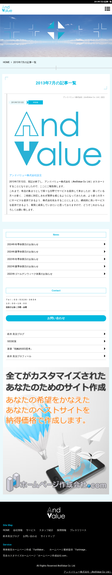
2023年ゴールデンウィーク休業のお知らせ (29, 274)
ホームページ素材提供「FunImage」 (68, 549)
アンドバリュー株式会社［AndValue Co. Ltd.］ (88, 571)
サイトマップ (48, 536)
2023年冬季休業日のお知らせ (22, 259)
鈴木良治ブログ (11, 536)
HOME (6, 530)
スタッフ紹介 (46, 530)
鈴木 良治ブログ (15, 334)
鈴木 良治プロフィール (19, 356)
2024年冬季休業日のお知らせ (22, 244)
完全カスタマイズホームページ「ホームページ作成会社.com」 (36, 555)
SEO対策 (11, 341)
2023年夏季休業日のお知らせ (22, 266)
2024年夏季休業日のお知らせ (22, 251)
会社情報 (18, 530)
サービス (31, 530)
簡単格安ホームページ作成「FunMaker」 (24, 549)
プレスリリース (78, 530)
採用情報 (61, 530)
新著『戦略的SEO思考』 (20, 348)
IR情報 (35, 102)
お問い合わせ (56, 318)
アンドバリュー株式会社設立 (25, 175)
